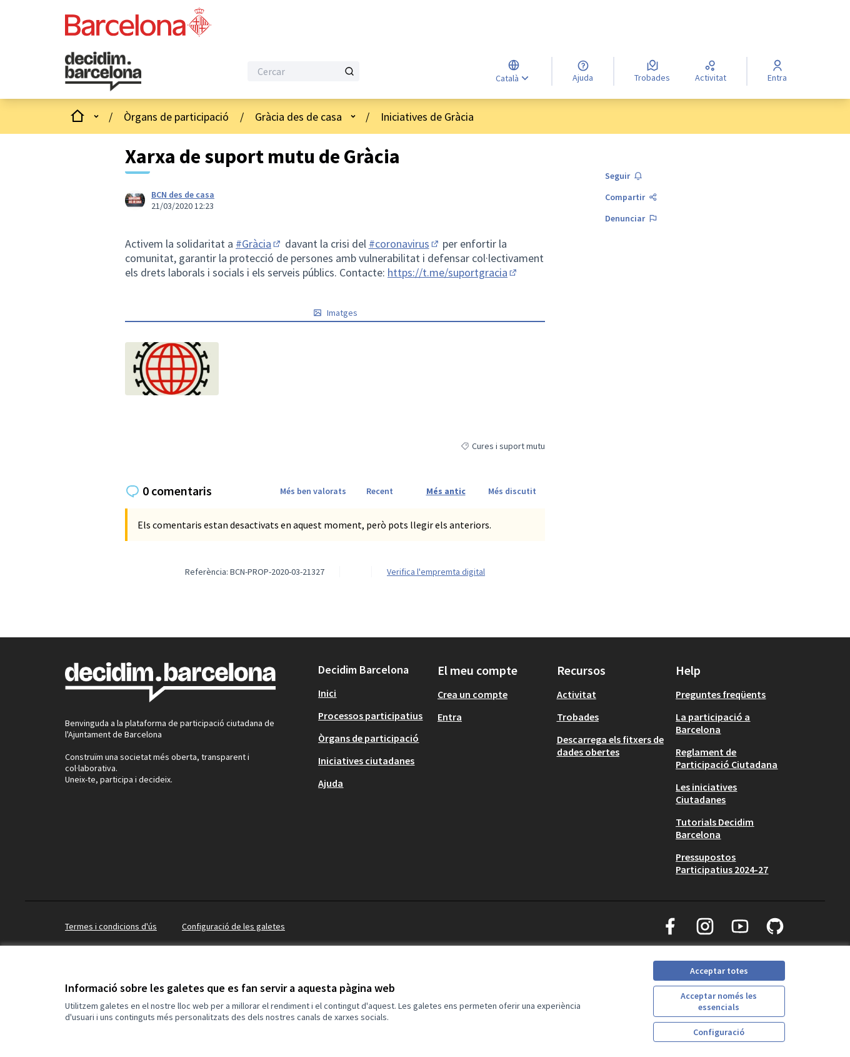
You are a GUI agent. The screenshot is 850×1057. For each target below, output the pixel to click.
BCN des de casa (182, 194)
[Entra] (777, 71)
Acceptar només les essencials (719, 1001)
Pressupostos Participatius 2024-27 (722, 863)
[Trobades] (652, 71)
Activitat (576, 694)
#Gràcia (259, 243)
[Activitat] (710, 71)
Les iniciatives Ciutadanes (706, 793)
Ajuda (330, 783)
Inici (327, 693)
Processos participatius (370, 715)
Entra (450, 717)
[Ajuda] (583, 71)
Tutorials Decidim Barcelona (715, 828)
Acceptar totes (719, 970)
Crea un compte (473, 694)
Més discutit (512, 491)
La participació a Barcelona (713, 723)
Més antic (446, 491)
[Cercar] (303, 71)
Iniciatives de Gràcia (427, 116)
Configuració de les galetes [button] (233, 926)
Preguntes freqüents (721, 694)
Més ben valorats (313, 491)
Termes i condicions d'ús (111, 926)
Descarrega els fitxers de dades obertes (610, 745)
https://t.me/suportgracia (453, 272)
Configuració (718, 1032)
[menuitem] (373, 693)
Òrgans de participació (176, 116)
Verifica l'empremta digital (436, 571)
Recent (379, 491)
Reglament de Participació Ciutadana (727, 758)
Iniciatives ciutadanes (366, 760)
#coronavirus (405, 243)
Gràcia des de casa (298, 116)
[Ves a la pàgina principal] (121, 71)
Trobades (578, 717)
